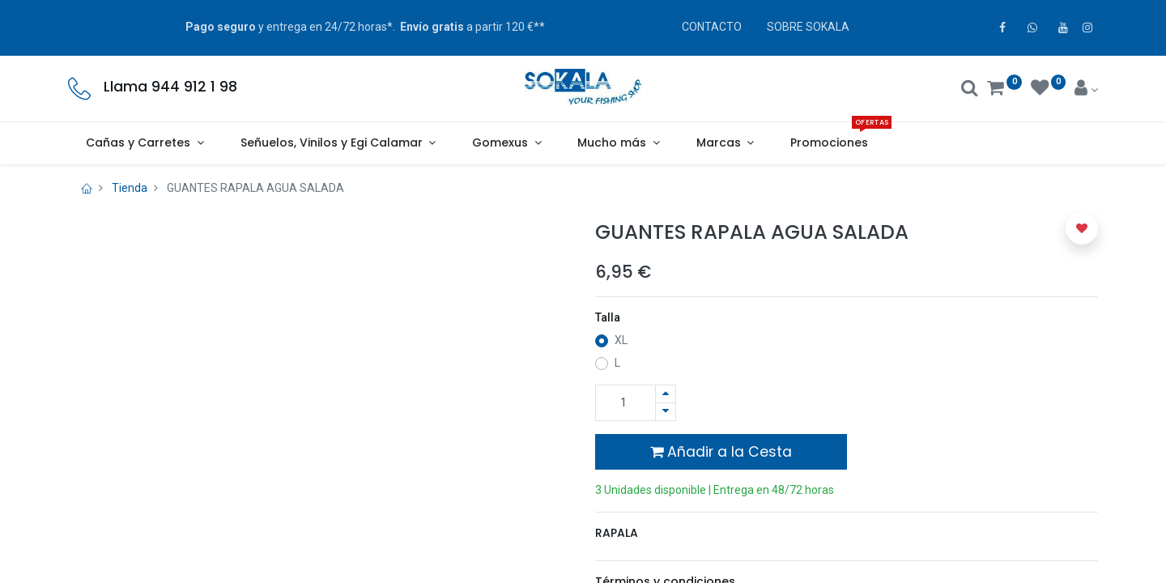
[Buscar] (969, 89)
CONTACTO (712, 26)
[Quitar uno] (665, 411)
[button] (1082, 228)
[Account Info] (1086, 89)
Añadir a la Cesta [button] (721, 452)
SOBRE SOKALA (808, 26)
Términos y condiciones (665, 553)
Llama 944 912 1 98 (170, 86)
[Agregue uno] (665, 393)
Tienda (129, 187)
